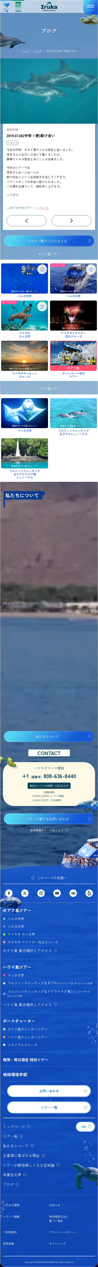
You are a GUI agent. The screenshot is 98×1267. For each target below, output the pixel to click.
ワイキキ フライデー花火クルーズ (33, 942)
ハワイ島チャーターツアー (27, 1037)
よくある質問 (11, 1205)
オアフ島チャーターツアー (27, 1029)
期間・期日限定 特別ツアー (25, 1059)
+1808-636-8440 (49, 776)
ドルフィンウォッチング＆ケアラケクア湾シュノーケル (49, 993)
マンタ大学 (16, 975)
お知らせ (54, 1205)
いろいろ (12, 143)
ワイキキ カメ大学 (21, 934)
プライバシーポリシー (63, 1232)
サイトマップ (57, 1243)
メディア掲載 (11, 1216)
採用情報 (8, 1243)
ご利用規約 (10, 1232)
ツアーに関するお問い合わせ (47, 818)
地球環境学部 (15, 1074)
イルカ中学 (16, 918)
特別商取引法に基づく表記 (58, 1218)
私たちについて (47, 736)
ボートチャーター (19, 1021)
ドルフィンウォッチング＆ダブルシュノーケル (50, 982)
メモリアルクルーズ (22, 1044)
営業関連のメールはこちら (46, 830)
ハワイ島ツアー (17, 967)
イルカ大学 (16, 926)
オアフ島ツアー (17, 910)
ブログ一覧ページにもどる (47, 241)
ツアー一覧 (6, 5)
